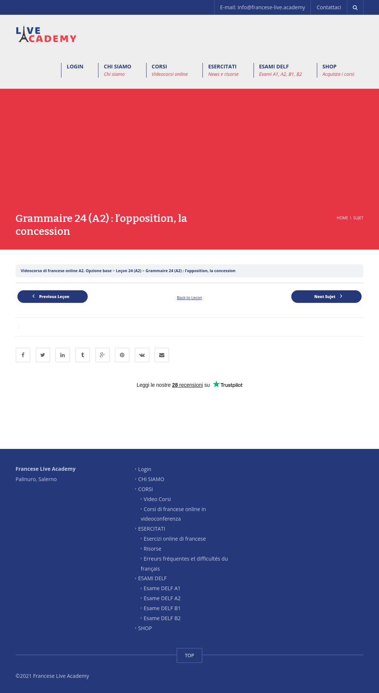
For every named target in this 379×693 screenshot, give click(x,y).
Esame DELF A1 (162, 588)
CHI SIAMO (117, 70)
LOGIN (75, 66)
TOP (189, 655)
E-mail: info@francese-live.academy (262, 7)
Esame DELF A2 (162, 598)
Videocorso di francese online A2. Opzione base (67, 270)
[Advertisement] (189, 156)
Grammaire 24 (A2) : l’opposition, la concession (190, 270)
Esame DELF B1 (162, 608)
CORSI (170, 70)
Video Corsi (157, 498)
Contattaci (328, 7)
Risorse (152, 548)
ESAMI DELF (280, 70)
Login (144, 469)
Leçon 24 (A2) (129, 270)
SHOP (338, 70)
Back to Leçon (189, 297)
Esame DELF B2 (162, 617)
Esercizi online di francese (175, 538)
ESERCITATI (223, 70)
